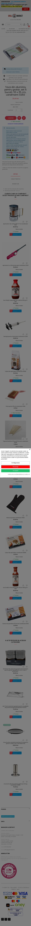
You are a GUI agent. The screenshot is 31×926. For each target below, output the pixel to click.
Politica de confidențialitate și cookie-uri (19, 474)
